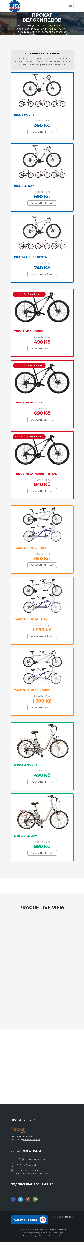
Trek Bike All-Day (28, 402)
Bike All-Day (24, 186)
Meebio (69, 1217)
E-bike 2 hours (25, 764)
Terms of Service (48, 1236)
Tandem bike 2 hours (31, 548)
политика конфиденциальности (33, 1173)
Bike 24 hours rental (31, 257)
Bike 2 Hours (24, 114)
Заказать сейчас (42, 132)
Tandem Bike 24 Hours (32, 690)
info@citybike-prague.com (31, 1159)
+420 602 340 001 (26, 1165)
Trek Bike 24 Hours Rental (35, 473)
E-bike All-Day (25, 835)
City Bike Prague (58, 1229)
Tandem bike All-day (30, 619)
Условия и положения (28, 1170)
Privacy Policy (29, 1236)
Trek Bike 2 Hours (28, 331)
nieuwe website (31, 1139)
